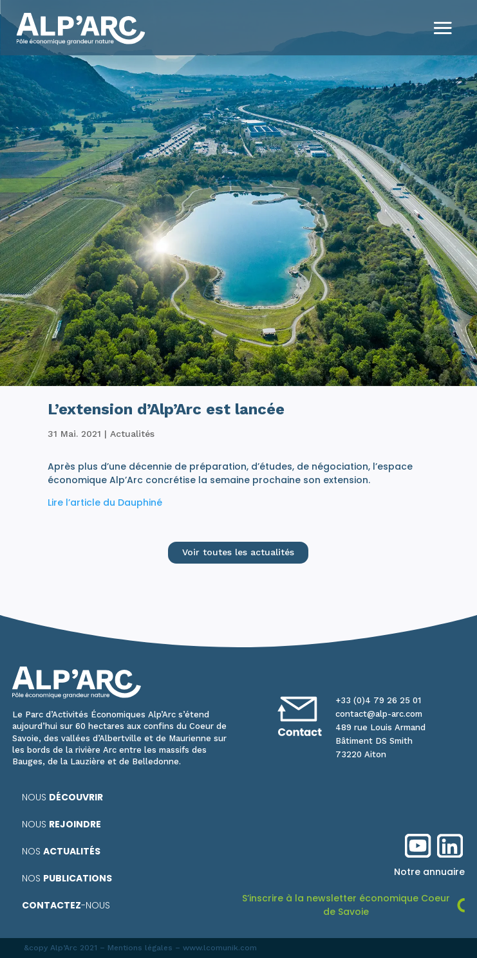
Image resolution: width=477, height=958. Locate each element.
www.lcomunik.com (220, 947)
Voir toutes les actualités (238, 552)
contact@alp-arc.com (378, 714)
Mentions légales (140, 947)
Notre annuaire (429, 871)
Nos (61, 851)
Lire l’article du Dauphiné (105, 502)
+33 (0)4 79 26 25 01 (378, 700)
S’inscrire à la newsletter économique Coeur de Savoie (346, 905)
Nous (62, 797)
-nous (66, 905)
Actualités (132, 433)
